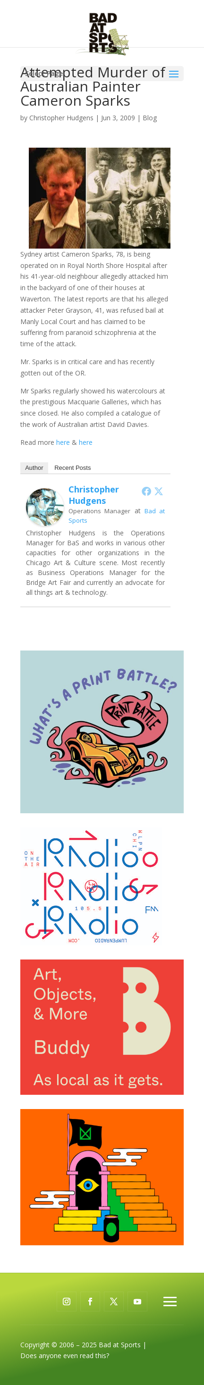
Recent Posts (72, 467)
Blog (150, 117)
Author (34, 467)
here (64, 442)
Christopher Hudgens (61, 117)
